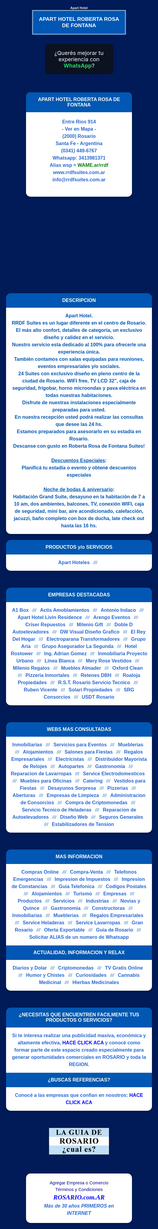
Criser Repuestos (45, 624)
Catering (93, 780)
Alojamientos (38, 751)
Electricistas (70, 759)
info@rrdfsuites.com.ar (79, 179)
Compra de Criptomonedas (96, 802)
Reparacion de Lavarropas (41, 773)
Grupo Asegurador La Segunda (78, 646)
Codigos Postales (126, 886)
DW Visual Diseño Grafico (89, 631)
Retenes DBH (96, 675)
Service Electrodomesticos (114, 773)
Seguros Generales (121, 817)
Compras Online (40, 872)
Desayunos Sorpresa (72, 788)
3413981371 (92, 157)
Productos (30, 900)
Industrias (97, 900)
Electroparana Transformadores (83, 639)
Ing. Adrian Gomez (65, 653)
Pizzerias (117, 788)
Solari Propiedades (91, 689)
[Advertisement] (75, 245)
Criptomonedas (76, 967)
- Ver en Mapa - (79, 129)
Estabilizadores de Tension (83, 824)
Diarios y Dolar (30, 967)
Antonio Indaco (118, 610)
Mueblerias (130, 744)
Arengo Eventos (111, 617)
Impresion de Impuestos (82, 879)
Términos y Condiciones (79, 1189)
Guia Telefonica (76, 886)
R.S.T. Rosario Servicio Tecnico (94, 682)
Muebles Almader (81, 668)
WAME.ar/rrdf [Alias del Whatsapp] (92, 165)
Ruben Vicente (40, 689)
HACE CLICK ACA (83, 1042)
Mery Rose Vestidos (108, 660)
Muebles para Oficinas (46, 780)
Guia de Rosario (114, 929)
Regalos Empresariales (116, 915)
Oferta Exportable (64, 929)
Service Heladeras (43, 922)
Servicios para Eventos (80, 744)
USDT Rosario (98, 697)
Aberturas (23, 795)
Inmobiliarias (27, 744)
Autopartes (71, 766)
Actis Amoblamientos (64, 610)
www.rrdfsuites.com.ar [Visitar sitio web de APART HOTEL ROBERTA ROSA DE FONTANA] (79, 172)
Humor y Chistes (45, 975)
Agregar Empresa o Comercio (79, 1182)
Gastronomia (110, 766)
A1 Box (20, 610)
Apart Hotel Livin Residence (50, 617)
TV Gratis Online (124, 967)
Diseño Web (73, 817)
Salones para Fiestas (88, 751)
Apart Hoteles (74, 562)
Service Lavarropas (98, 922)
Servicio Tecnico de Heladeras (56, 809)
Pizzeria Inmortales (47, 675)
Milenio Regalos (31, 668)
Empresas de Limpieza (73, 795)
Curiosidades (91, 975)
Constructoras (108, 908)
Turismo (82, 893)
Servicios (63, 900)
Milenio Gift (90, 624)
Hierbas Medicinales (95, 982)
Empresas (115, 893)
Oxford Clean (127, 668)
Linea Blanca (59, 660)
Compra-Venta (86, 872)
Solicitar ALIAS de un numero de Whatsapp (79, 937)
